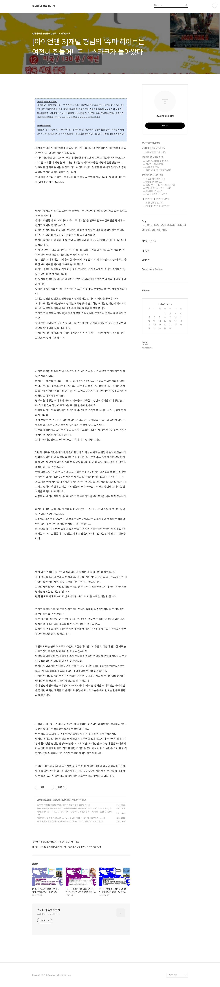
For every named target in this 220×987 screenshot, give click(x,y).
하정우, (165, 230)
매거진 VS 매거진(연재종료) (158, 170)
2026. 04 (165, 303)
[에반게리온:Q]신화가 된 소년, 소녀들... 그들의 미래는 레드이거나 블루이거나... (69, 818)
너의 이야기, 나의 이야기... (155, 198)
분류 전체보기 (151, 143)
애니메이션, (181, 225)
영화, (159, 230)
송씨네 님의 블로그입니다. (48, 914)
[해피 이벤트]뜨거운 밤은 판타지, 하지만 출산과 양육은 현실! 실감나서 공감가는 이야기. (73, 808)
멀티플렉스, (146, 230)
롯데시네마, (171, 225)
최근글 (145, 241)
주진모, (150, 225)
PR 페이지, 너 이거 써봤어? (157, 206)
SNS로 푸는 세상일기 (155, 179)
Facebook (147, 269)
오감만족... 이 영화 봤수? (62, 800)
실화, (154, 230)
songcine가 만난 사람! (156, 194)
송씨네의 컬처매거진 (43, 6)
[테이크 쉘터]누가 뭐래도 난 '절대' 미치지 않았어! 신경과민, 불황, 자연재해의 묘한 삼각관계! (74, 812)
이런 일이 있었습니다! (155, 152)
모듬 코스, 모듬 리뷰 (154, 164)
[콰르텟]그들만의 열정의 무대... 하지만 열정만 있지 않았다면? (62, 805)
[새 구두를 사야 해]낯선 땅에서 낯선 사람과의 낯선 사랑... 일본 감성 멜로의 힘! (69, 821)
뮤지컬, (156, 225)
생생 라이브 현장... (153, 191)
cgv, (144, 225)
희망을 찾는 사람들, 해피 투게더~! (160, 185)
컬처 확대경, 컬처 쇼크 (155, 182)
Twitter (158, 269)
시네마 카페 (152, 167)
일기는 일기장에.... (154, 203)
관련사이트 (173, 975)
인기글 (153, 241)
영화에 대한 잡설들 (44, 800)
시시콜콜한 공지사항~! (153, 148)
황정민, (163, 225)
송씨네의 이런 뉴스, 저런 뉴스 (158, 188)
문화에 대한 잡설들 (152, 175)
